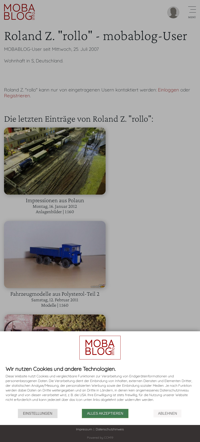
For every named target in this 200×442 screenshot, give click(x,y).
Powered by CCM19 (100, 437)
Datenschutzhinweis (110, 429)
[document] (100, 387)
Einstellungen (37, 413)
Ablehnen (167, 413)
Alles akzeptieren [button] (105, 413)
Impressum (84, 429)
